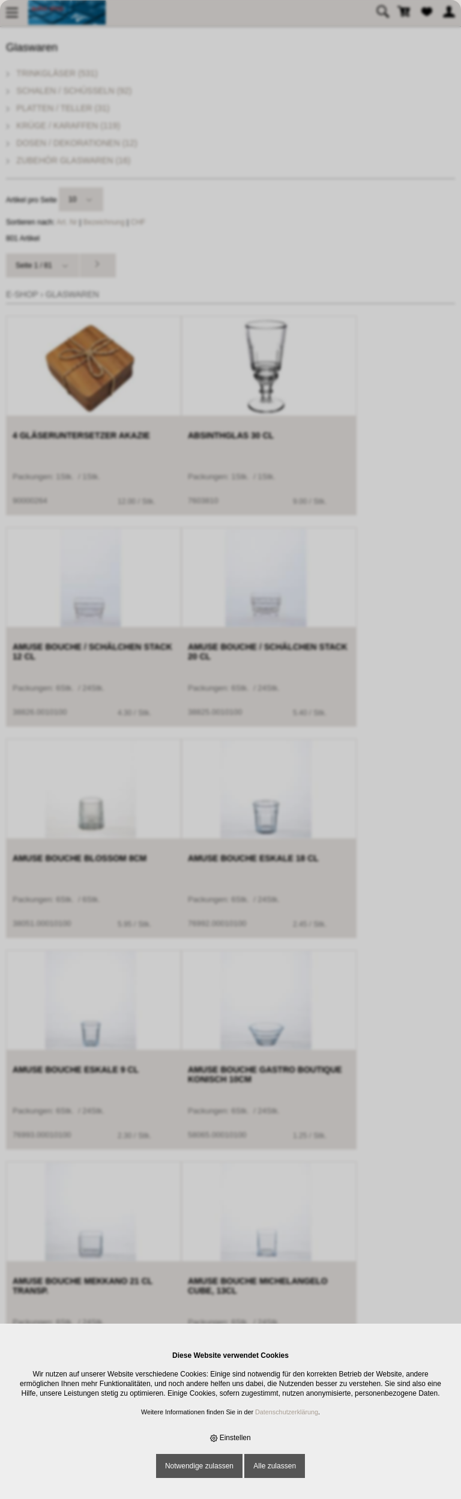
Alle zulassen (274, 1466)
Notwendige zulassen (199, 1466)
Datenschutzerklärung (286, 1412)
